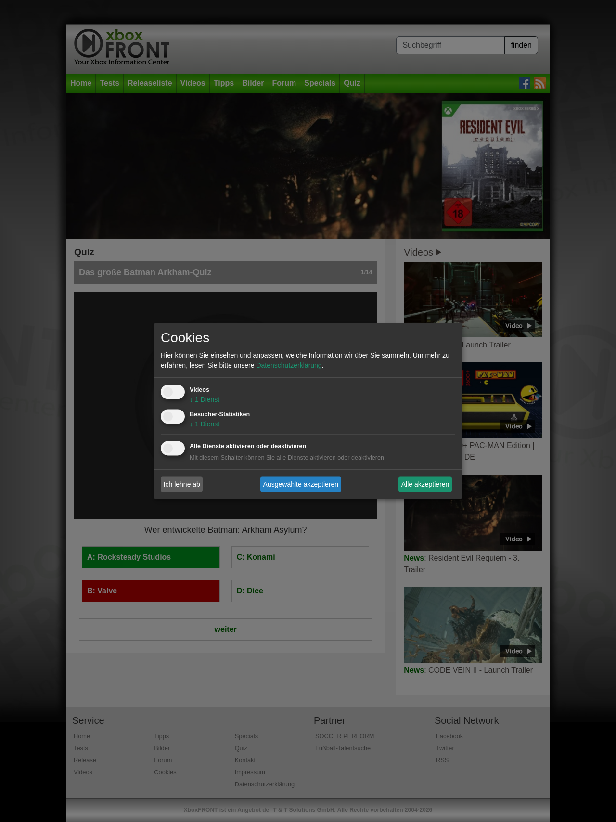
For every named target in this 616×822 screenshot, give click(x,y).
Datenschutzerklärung (288, 366)
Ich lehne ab (182, 484)
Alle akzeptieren (425, 484)
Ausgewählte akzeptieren (300, 484)
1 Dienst (204, 400)
